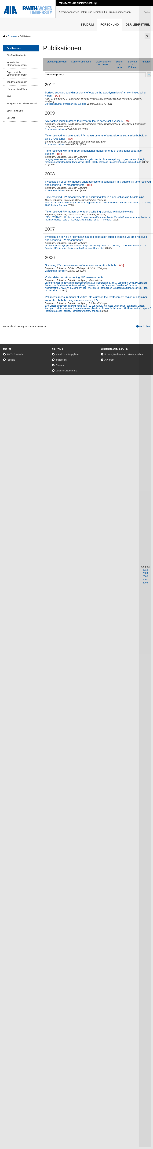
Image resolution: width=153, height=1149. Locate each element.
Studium (87, 24)
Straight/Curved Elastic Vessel (22, 103)
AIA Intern (109, 360)
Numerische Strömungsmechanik (17, 63)
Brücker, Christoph (77, 268)
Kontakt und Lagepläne (67, 354)
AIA (4, 36)
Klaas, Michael (104, 98)
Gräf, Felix (50, 126)
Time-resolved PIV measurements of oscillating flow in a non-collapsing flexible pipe (94, 197)
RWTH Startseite (15, 354)
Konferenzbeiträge (81, 61)
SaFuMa (11, 118)
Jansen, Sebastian (136, 124)
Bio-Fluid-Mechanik (16, 55)
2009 (145, 573)
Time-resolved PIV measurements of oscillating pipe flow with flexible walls (89, 211)
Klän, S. (49, 98)
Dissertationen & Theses (103, 63)
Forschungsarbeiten (56, 61)
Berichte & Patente (132, 64)
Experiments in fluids (55, 129)
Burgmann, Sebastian (55, 124)
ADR (9, 96)
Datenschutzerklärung (66, 370)
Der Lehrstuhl (138, 24)
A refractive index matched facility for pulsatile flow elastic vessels (84, 121)
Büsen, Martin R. (65, 126)
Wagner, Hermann (122, 98)
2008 (145, 576)
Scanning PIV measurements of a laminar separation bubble (80, 265)
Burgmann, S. (61, 98)
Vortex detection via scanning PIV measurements (74, 277)
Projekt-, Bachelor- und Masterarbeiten (123, 354)
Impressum (61, 360)
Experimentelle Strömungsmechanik (17, 73)
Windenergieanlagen (17, 82)
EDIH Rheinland (15, 110)
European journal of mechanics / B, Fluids (65, 104)
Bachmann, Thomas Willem (82, 98)
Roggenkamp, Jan (116, 124)
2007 (145, 579)
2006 (145, 582)
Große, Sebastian (76, 124)
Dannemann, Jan (76, 141)
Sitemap (60, 365)
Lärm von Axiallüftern (17, 89)
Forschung (109, 24)
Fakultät (11, 360)
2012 (145, 569)
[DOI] (57, 96)
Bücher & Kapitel (119, 64)
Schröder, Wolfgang (96, 124)
